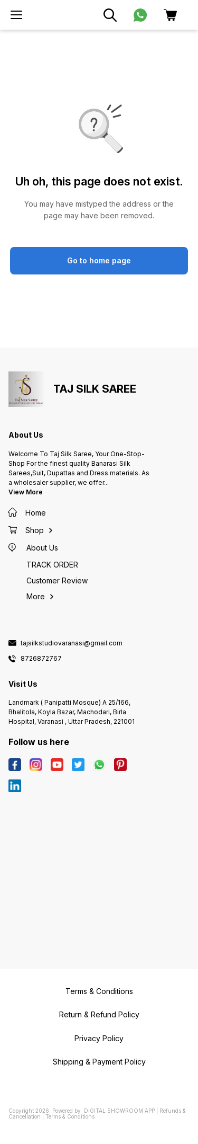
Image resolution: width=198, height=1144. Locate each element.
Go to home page (99, 260)
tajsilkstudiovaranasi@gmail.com (71, 643)
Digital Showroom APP (119, 1110)
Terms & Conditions (70, 1116)
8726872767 (41, 658)
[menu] (16, 15)
